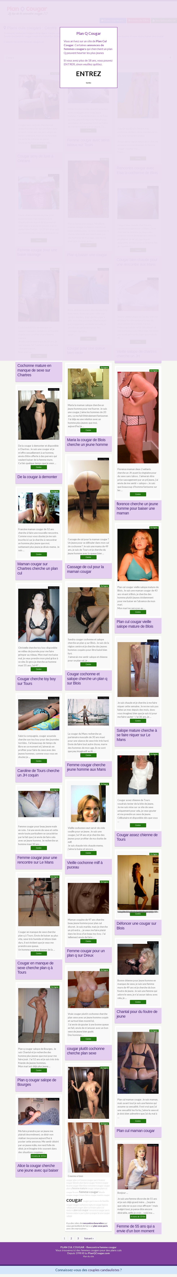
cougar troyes (79, 1195)
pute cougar (78, 1207)
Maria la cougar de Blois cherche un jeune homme (87, 442)
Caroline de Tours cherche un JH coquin (38, 773)
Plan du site (88, 1256)
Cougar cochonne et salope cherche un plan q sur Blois (87, 678)
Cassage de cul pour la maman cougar (85, 569)
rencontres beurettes (93, 1223)
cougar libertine (80, 1185)
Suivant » (89, 1238)
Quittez (88, 83)
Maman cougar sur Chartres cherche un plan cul (38, 568)
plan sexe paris (100, 1226)
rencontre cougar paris (99, 1210)
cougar (74, 1200)
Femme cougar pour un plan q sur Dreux (86, 953)
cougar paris (88, 1201)
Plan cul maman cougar (136, 1131)
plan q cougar (91, 1213)
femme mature (79, 1188)
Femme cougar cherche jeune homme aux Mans (86, 767)
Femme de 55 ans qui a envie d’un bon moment (136, 1228)
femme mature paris (75, 1213)
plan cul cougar (81, 1210)
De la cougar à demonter (37, 477)
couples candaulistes (103, 1270)
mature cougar (95, 1205)
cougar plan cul (73, 1180)
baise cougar (91, 1195)
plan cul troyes (90, 1207)
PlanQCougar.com (99, 1253)
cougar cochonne (80, 1205)
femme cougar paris (89, 1180)
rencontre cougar (95, 1185)
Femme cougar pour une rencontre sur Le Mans (37, 860)
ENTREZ (88, 74)
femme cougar (88, 1191)
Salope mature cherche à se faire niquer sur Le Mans (137, 735)
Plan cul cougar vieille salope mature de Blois (135, 624)
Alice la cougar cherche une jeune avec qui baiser (38, 1168)
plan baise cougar (87, 1183)
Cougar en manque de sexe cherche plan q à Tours (36, 968)
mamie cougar (103, 1195)
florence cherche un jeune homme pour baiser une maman (137, 508)
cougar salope (94, 1188)
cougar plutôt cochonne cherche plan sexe (85, 1051)
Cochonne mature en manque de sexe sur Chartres (34, 370)
